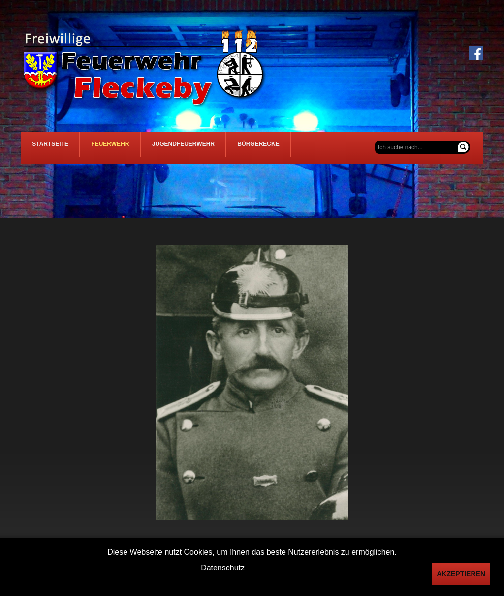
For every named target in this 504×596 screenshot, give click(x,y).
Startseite (54, 147)
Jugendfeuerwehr (202, 147)
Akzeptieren (461, 574)
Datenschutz (223, 568)
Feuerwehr (122, 147)
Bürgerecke (285, 147)
